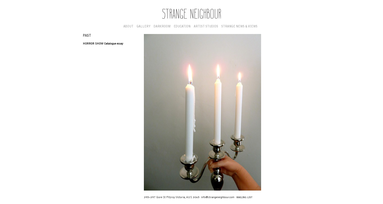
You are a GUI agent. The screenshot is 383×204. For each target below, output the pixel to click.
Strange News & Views (239, 26)
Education (182, 26)
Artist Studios (206, 26)
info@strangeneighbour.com (217, 197)
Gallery (143, 26)
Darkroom (162, 26)
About (128, 26)
